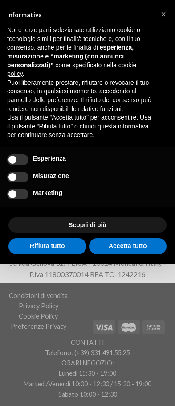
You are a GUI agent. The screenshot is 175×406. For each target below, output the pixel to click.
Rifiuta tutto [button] (47, 245)
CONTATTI (87, 342)
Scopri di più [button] (87, 224)
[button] (163, 14)
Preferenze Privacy (38, 326)
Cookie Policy (38, 316)
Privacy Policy (38, 306)
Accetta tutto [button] (128, 245)
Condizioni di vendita (38, 295)
